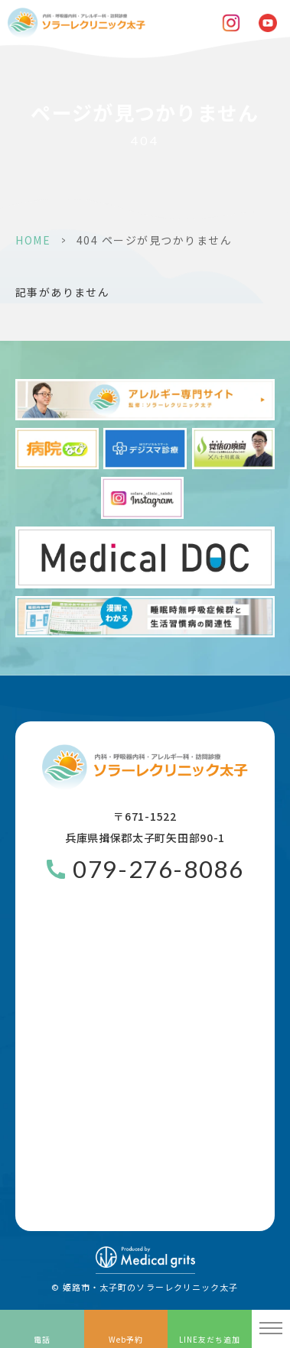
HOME (33, 240)
